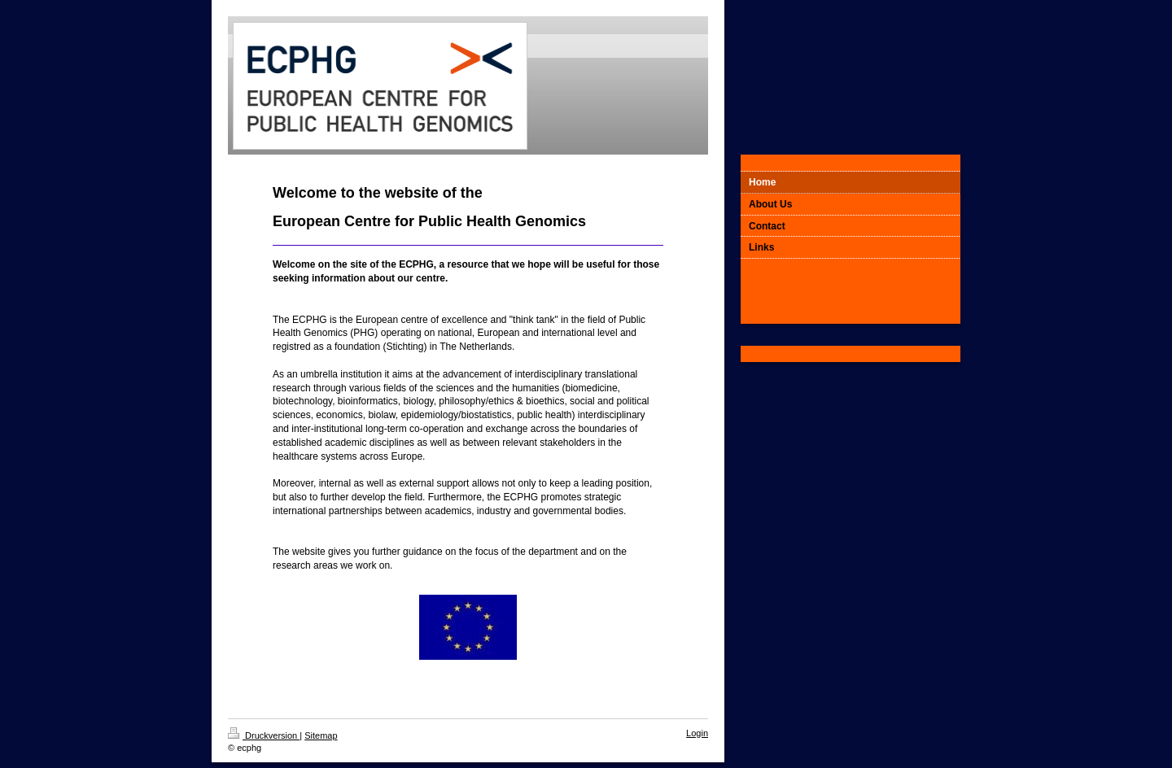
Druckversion (264, 735)
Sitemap (320, 735)
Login (697, 733)
